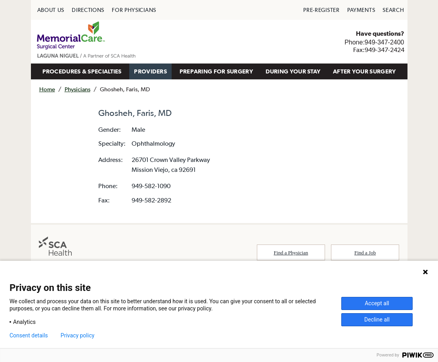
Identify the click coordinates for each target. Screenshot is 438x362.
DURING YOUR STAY (293, 71)
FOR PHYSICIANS (134, 10)
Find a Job (365, 253)
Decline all (377, 319)
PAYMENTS (361, 10)
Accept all (377, 303)
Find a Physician (291, 253)
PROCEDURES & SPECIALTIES (82, 71)
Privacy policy (77, 335)
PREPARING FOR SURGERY (216, 71)
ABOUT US (51, 10)
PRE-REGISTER (321, 10)
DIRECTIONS (88, 10)
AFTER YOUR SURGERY (364, 71)
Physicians (77, 89)
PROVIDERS (150, 71)
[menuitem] (51, 10)
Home (47, 89)
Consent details (29, 335)
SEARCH (393, 10)
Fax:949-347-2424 (378, 49)
